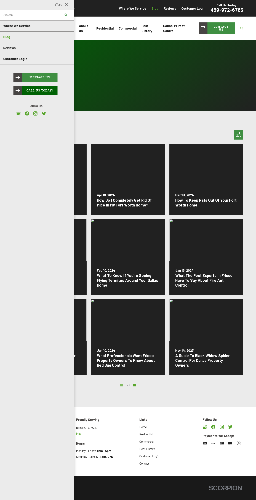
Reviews (170, 8)
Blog (154, 8)
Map (78, 433)
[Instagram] (222, 427)
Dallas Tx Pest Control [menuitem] (174, 28)
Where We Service (132, 8)
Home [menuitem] (69, 28)
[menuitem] (17, 493)
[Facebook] (213, 427)
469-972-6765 (227, 10)
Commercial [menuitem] (128, 28)
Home (143, 427)
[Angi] (239, 427)
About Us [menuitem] (83, 28)
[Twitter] (230, 427)
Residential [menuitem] (105, 28)
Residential (146, 434)
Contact (144, 463)
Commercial (146, 441)
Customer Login (193, 8)
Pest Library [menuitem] (147, 28)
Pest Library (147, 449)
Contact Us (221, 28)
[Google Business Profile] (205, 427)
